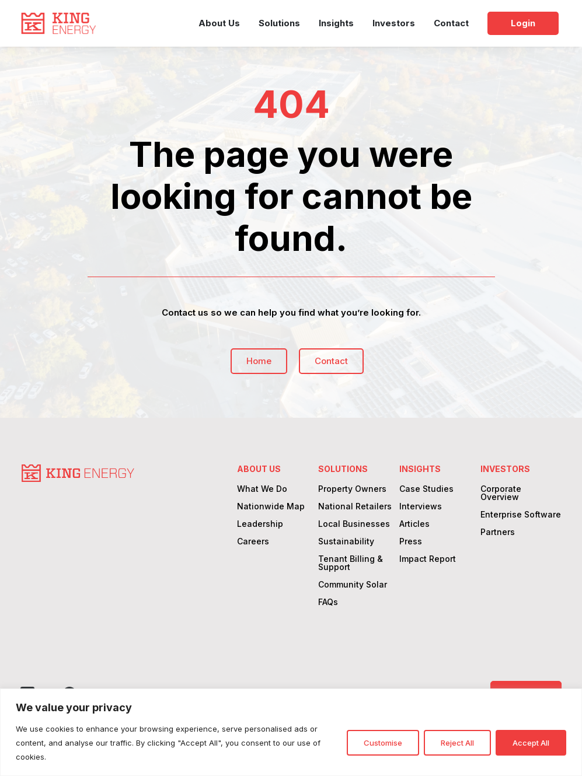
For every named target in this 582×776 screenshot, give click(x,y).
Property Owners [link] (352, 489)
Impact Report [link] (427, 559)
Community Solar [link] (352, 585)
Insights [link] (336, 23)
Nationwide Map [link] (271, 506)
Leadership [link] (260, 524)
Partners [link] (497, 532)
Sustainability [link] (346, 541)
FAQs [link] (328, 602)
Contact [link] (451, 23)
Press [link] (410, 541)
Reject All (457, 742)
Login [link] (523, 23)
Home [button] (258, 360)
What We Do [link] (262, 489)
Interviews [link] (420, 506)
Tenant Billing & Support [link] (350, 563)
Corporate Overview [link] (500, 493)
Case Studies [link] (426, 489)
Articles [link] (414, 524)
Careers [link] (253, 541)
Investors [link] (393, 23)
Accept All (531, 742)
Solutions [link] (279, 23)
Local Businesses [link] (354, 524)
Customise (383, 742)
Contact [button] (330, 360)
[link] (58, 23)
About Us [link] (219, 23)
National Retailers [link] (355, 506)
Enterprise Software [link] (520, 515)
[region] (291, 732)
